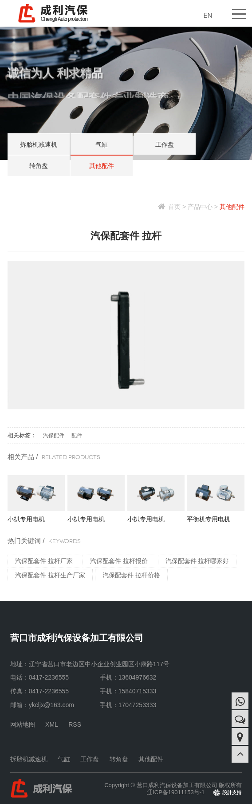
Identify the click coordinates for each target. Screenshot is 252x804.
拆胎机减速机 (38, 144)
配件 (76, 435)
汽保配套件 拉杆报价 (119, 560)
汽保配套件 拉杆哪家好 (197, 560)
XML (51, 724)
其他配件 (101, 165)
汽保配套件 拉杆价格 (131, 575)
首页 (174, 206)
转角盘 (38, 165)
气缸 (101, 144)
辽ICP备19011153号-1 (176, 792)
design (233, 792)
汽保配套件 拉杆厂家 (44, 560)
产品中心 (200, 206)
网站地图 (22, 724)
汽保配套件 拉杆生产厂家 (50, 575)
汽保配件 (53, 435)
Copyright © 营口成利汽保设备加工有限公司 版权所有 (173, 785)
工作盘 (164, 144)
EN (207, 15)
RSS (74, 724)
